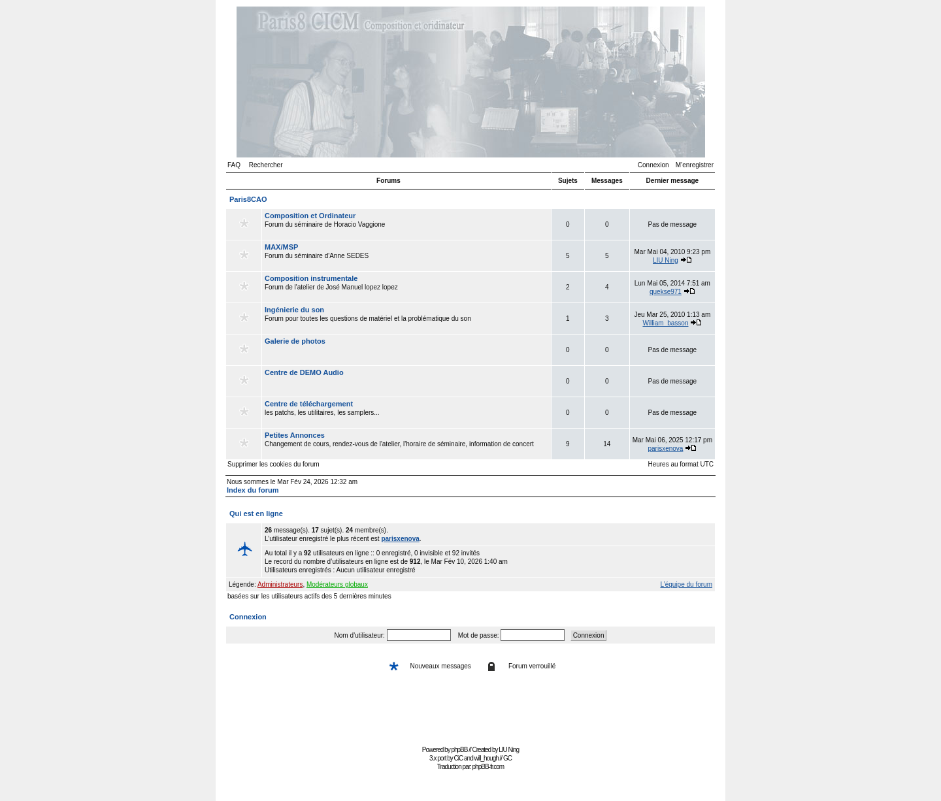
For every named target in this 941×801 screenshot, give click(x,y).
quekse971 (666, 291)
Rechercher (266, 165)
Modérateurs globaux (337, 584)
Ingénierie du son (294, 310)
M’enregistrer (695, 165)
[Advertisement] (470, 712)
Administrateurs (280, 584)
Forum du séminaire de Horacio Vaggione (406, 224)
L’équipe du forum (686, 584)
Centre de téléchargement (309, 404)
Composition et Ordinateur (310, 216)
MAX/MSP (281, 247)
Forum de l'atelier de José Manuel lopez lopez (406, 286)
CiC (458, 758)
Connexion (653, 165)
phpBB (459, 749)
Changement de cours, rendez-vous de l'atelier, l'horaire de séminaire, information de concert (406, 443)
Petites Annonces (295, 435)
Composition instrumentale (311, 278)
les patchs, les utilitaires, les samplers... (406, 412)
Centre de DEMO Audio (304, 372)
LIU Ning (665, 260)
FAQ (233, 165)
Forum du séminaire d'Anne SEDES (406, 255)
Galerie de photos (295, 341)
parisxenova (666, 448)
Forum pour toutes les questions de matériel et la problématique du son (406, 318)
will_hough (486, 758)
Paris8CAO (248, 199)
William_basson (665, 323)
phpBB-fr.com (488, 766)
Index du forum (252, 490)
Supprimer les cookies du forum (273, 464)
